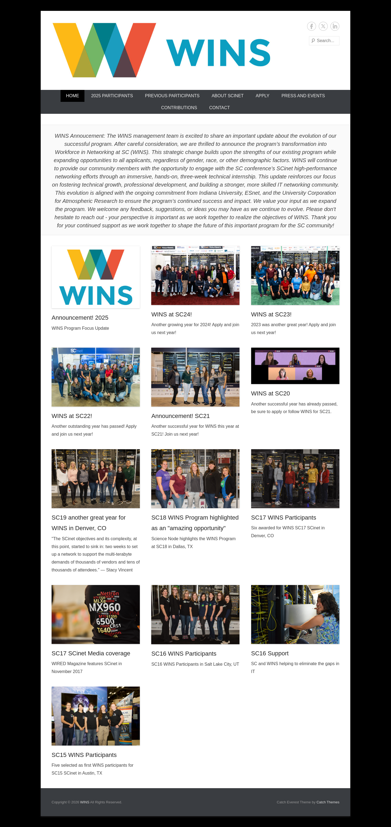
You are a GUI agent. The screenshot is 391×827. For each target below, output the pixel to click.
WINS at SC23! (271, 314)
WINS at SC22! (72, 416)
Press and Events (303, 95)
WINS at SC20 (270, 393)
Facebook (311, 26)
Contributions (179, 107)
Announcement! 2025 (80, 317)
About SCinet (228, 95)
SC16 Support (270, 653)
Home (72, 95)
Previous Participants (172, 95)
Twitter (323, 26)
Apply (262, 95)
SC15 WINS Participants (84, 754)
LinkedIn (334, 26)
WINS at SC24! (171, 314)
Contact (219, 107)
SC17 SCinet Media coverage (91, 653)
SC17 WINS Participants (283, 517)
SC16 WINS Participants (183, 653)
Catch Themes (328, 802)
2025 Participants (112, 95)
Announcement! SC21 (180, 416)
